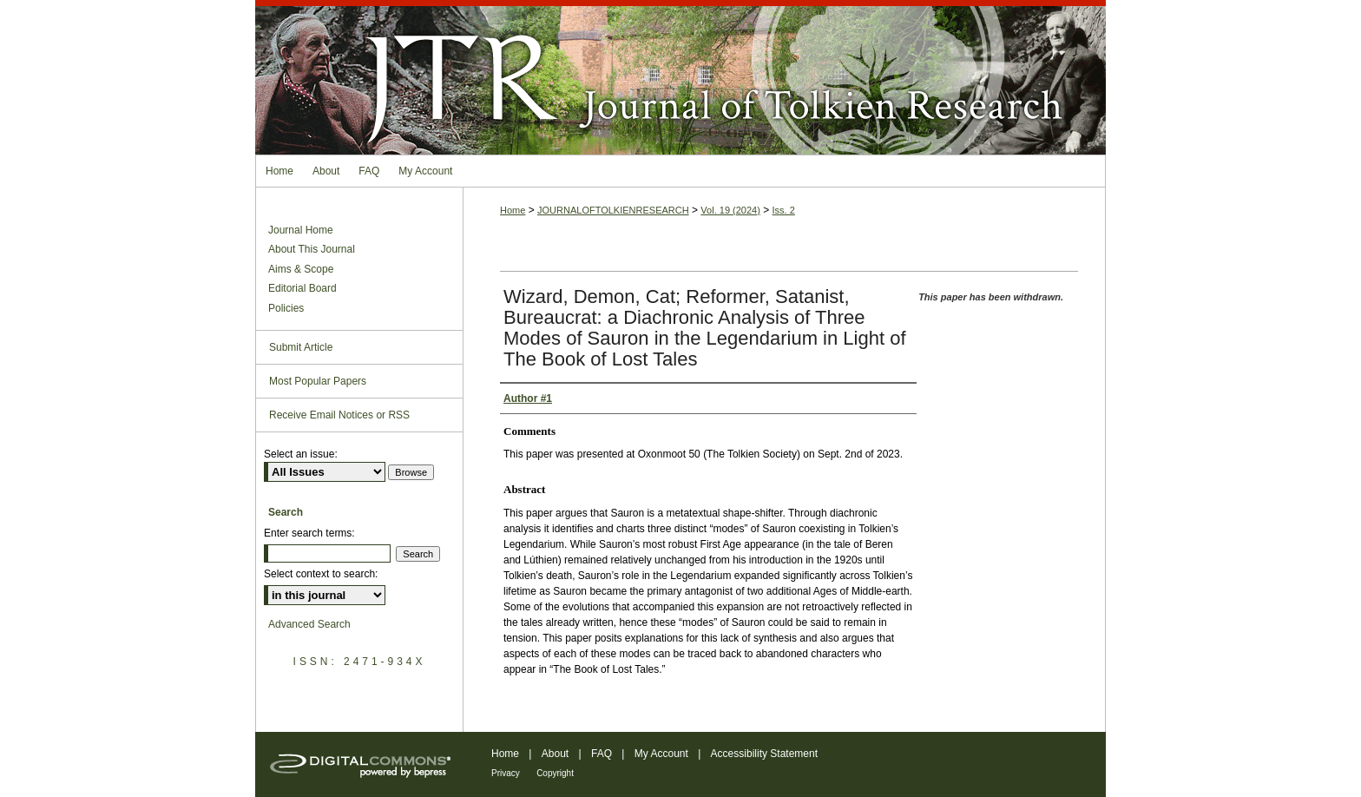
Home (512, 210)
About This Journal (311, 249)
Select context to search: (321, 574)
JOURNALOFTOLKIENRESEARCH (613, 210)
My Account (661, 754)
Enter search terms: (309, 533)
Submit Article (300, 347)
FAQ (601, 754)
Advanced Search (309, 624)
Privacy (505, 773)
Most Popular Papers (317, 381)
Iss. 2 (784, 210)
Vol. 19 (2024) (730, 210)
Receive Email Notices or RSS (339, 415)
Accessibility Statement (764, 754)
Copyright (555, 773)
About (555, 754)
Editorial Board (302, 288)
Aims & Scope (300, 269)
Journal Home (300, 230)
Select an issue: (301, 454)
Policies (286, 308)
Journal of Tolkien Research (680, 77)
